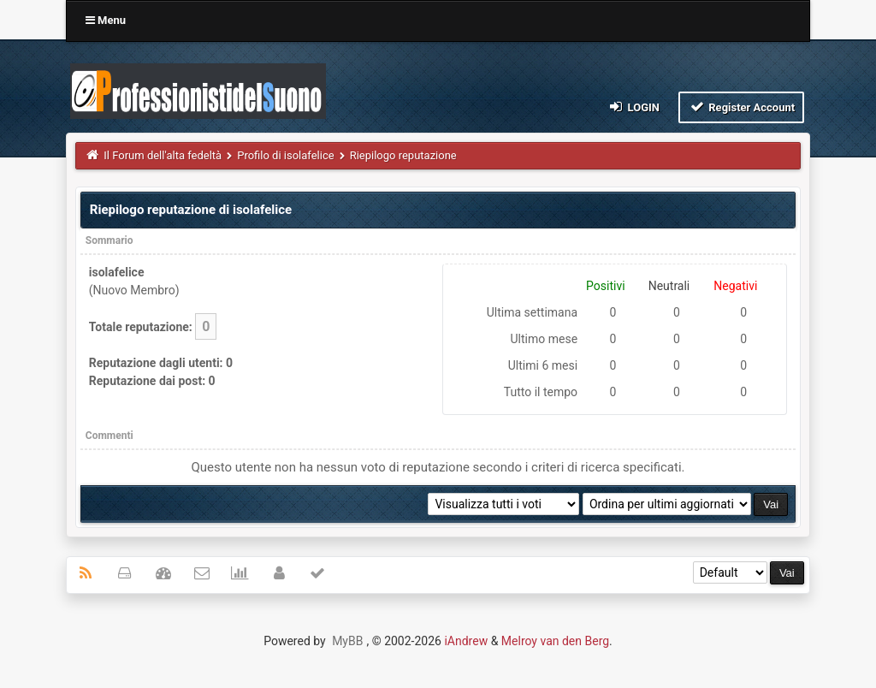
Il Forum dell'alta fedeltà (163, 155)
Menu (106, 20)
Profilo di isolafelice (285, 155)
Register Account (741, 106)
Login (633, 106)
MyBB (347, 641)
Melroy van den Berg (555, 641)
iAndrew (466, 641)
